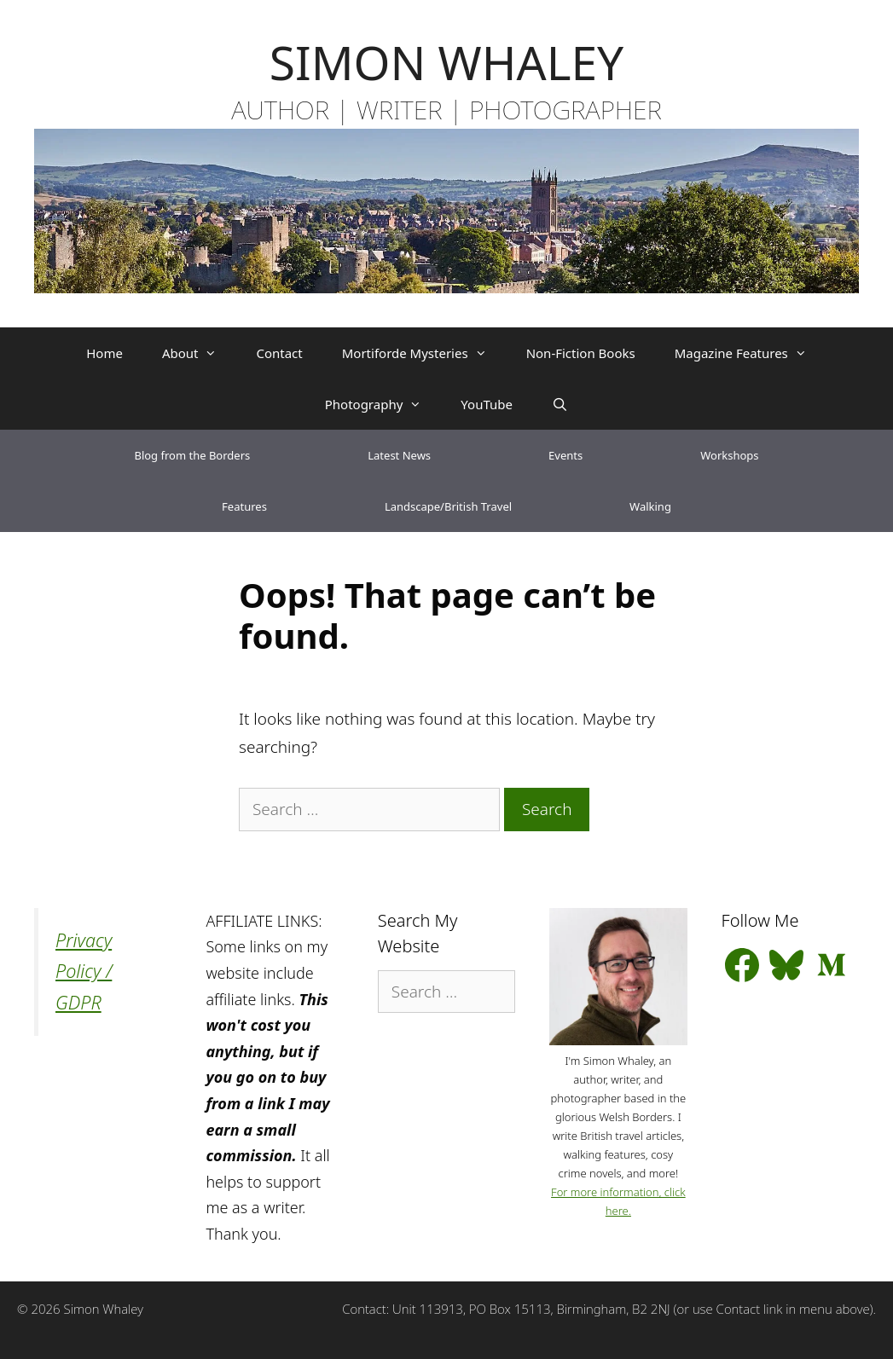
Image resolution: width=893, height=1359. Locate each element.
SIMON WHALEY (446, 62)
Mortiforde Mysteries (424, 353)
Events (565, 455)
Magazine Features (750, 353)
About (199, 353)
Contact (279, 352)
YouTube (487, 404)
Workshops (729, 455)
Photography (383, 404)
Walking (650, 506)
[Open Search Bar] (560, 404)
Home (104, 352)
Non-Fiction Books (580, 352)
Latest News (399, 455)
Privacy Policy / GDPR (83, 971)
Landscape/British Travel (448, 506)
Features (244, 506)
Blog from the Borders (192, 455)
